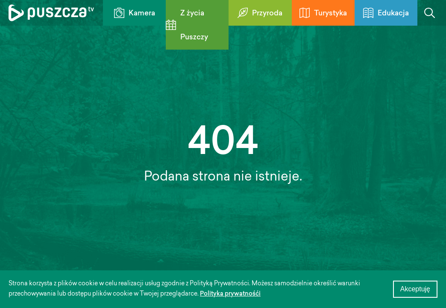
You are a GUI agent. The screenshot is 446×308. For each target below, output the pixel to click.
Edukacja (386, 13)
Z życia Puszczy (187, 25)
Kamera (134, 13)
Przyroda (260, 13)
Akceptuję (415, 289)
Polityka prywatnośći (230, 294)
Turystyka (323, 13)
